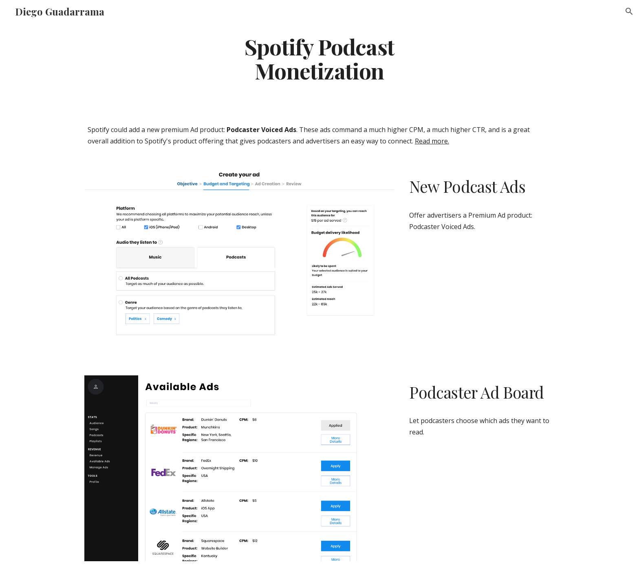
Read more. (432, 141)
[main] (319, 58)
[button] (629, 11)
